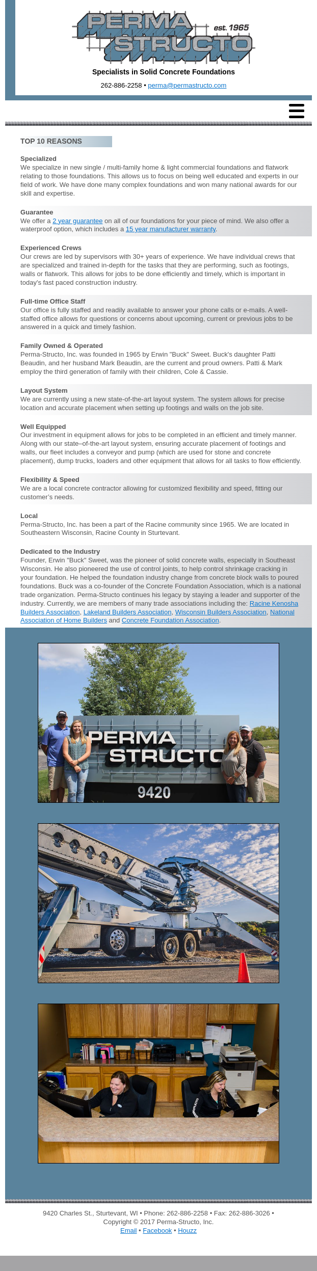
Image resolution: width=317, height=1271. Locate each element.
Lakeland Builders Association (128, 612)
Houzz (187, 1230)
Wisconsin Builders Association (221, 612)
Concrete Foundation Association (170, 620)
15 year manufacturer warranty (171, 229)
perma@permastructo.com (187, 85)
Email (128, 1230)
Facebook (157, 1230)
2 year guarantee (77, 221)
